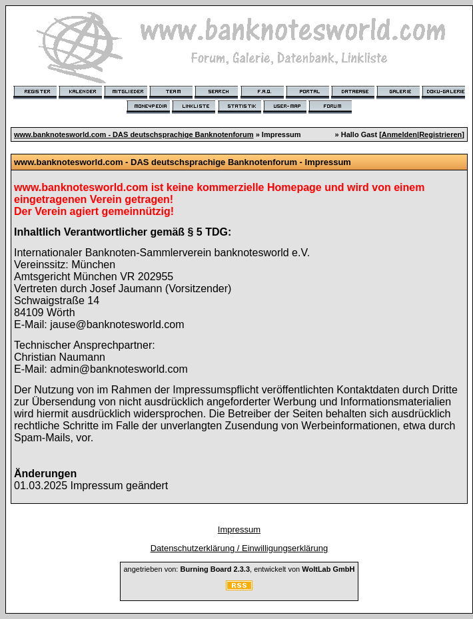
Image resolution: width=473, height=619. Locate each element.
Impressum (239, 529)
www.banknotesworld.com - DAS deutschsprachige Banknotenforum (134, 134)
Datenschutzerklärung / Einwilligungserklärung (239, 548)
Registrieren (440, 134)
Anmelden (399, 134)
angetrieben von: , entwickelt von (238, 569)
